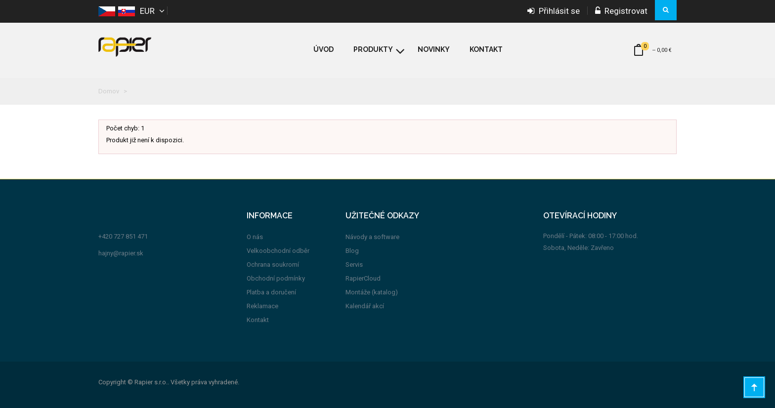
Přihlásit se (553, 11)
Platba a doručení (271, 292)
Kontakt (258, 320)
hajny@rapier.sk (120, 253)
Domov (108, 91)
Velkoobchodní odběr (278, 250)
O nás (255, 237)
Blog (352, 250)
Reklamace (262, 306)
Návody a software (372, 237)
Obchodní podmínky (276, 278)
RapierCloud (363, 278)
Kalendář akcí (364, 306)
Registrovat (621, 11)
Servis (354, 264)
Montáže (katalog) (371, 292)
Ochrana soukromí (273, 264)
